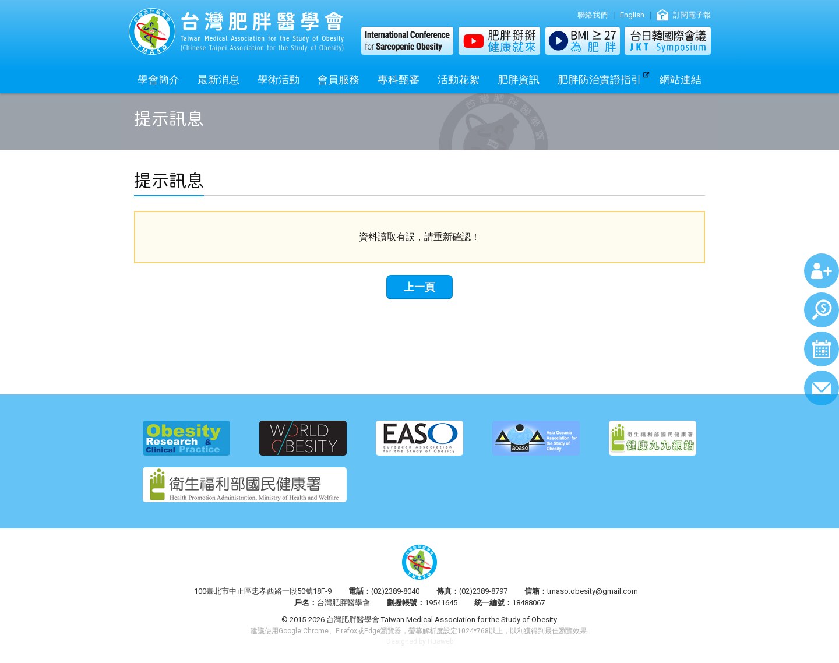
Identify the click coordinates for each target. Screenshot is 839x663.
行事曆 (821, 349)
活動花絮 (459, 79)
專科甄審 (399, 79)
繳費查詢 (821, 309)
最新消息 (218, 79)
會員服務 (338, 79)
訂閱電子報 (692, 14)
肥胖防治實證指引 (599, 79)
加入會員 (821, 270)
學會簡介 (158, 79)
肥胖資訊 (519, 79)
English (632, 14)
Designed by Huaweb (419, 641)
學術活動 (278, 79)
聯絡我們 (592, 14)
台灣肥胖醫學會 (236, 31)
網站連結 (680, 79)
